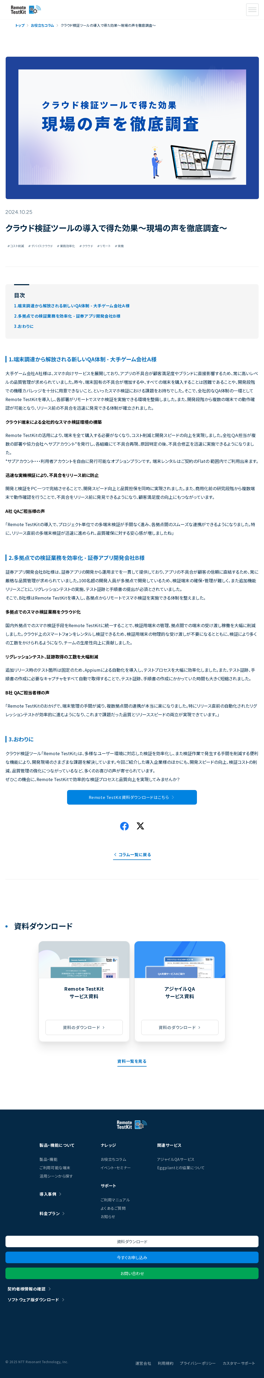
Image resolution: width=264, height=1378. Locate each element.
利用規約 (165, 1363)
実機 (119, 246)
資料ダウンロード (132, 1241)
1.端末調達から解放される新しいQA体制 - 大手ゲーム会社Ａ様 (72, 305)
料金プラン (49, 1213)
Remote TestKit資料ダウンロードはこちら (129, 797)
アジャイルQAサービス (176, 1159)
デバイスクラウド (40, 246)
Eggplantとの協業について (181, 1167)
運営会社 (143, 1363)
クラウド (86, 246)
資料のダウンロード (81, 1027)
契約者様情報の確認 (26, 1289)
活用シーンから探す (56, 1176)
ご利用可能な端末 (54, 1167)
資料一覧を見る (131, 1061)
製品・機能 (48, 1159)
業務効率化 (66, 246)
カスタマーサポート (239, 1363)
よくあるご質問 (113, 1208)
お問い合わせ (132, 1273)
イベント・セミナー (116, 1167)
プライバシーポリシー (198, 1363)
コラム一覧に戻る (134, 854)
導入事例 (47, 1194)
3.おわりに (24, 326)
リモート (104, 246)
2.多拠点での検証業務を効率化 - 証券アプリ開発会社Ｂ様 (67, 316)
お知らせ (108, 1216)
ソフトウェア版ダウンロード (33, 1299)
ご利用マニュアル (115, 1199)
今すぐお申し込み (132, 1257)
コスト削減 (16, 246)
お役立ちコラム (113, 1159)
